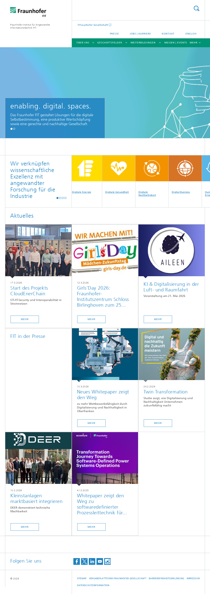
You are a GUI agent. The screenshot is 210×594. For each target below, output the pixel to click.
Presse (114, 33)
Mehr (25, 319)
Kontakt (168, 33)
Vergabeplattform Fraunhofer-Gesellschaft (117, 578)
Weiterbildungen (143, 42)
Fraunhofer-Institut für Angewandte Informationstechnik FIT (30, 26)
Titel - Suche (196, 8)
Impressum (193, 578)
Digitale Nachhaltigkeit (153, 176)
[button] (11, 128)
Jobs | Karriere (140, 33)
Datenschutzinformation (93, 585)
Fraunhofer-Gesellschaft (93, 25)
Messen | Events (175, 42)
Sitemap (82, 578)
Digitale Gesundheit (120, 174)
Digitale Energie (86, 174)
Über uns (82, 42)
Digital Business (186, 174)
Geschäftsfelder (109, 42)
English (191, 33)
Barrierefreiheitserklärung (166, 578)
